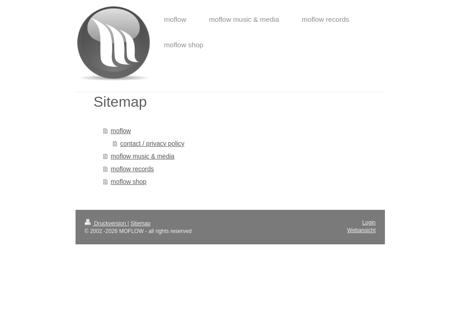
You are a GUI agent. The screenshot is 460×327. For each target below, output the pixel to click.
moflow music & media (142, 156)
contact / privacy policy (152, 143)
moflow (121, 130)
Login (368, 222)
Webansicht (361, 230)
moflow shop (129, 181)
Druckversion (106, 223)
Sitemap (141, 223)
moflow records (132, 169)
